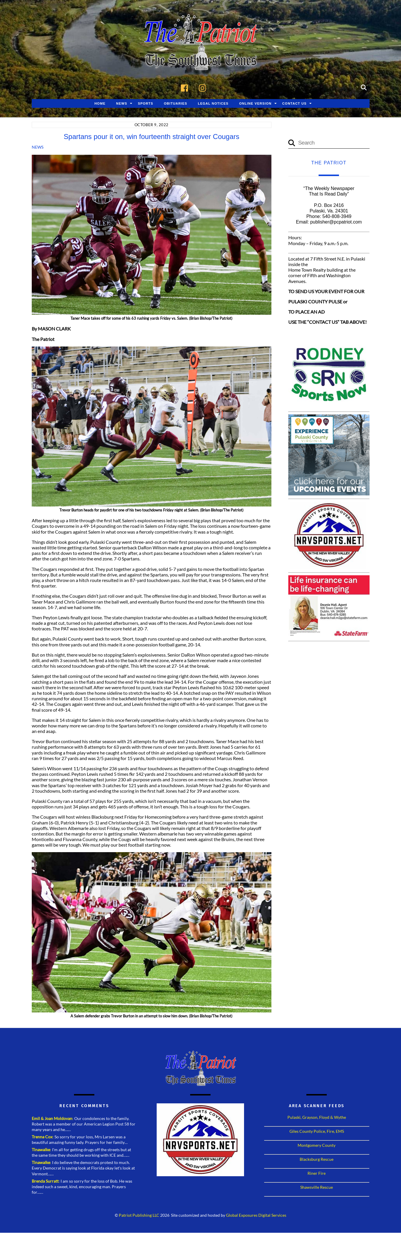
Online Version (255, 104)
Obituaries (175, 104)
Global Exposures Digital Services (256, 1216)
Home (99, 104)
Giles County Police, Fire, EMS (316, 1131)
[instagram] (204, 87)
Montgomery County (316, 1145)
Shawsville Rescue (316, 1187)
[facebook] (186, 87)
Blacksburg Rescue (316, 1159)
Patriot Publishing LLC (139, 1216)
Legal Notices (213, 104)
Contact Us (294, 104)
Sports (145, 104)
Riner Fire (317, 1173)
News (121, 104)
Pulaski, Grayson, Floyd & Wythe (316, 1117)
